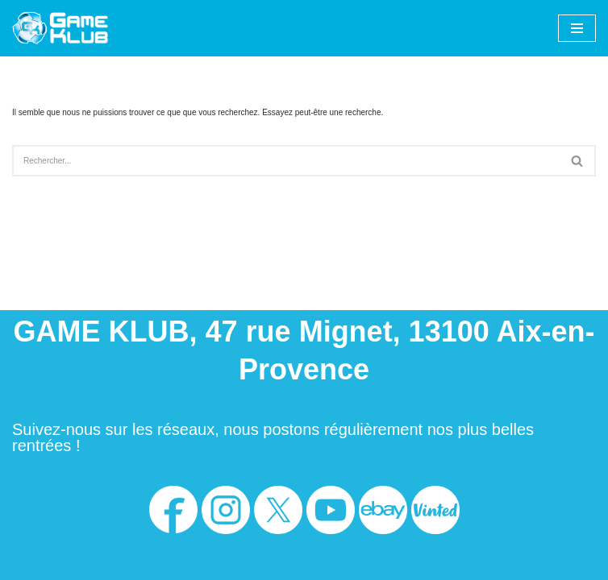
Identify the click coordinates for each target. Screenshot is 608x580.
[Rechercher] (286, 160)
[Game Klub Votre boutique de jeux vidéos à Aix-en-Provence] (60, 28)
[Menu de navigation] (577, 28)
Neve (257, 565)
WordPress (340, 565)
